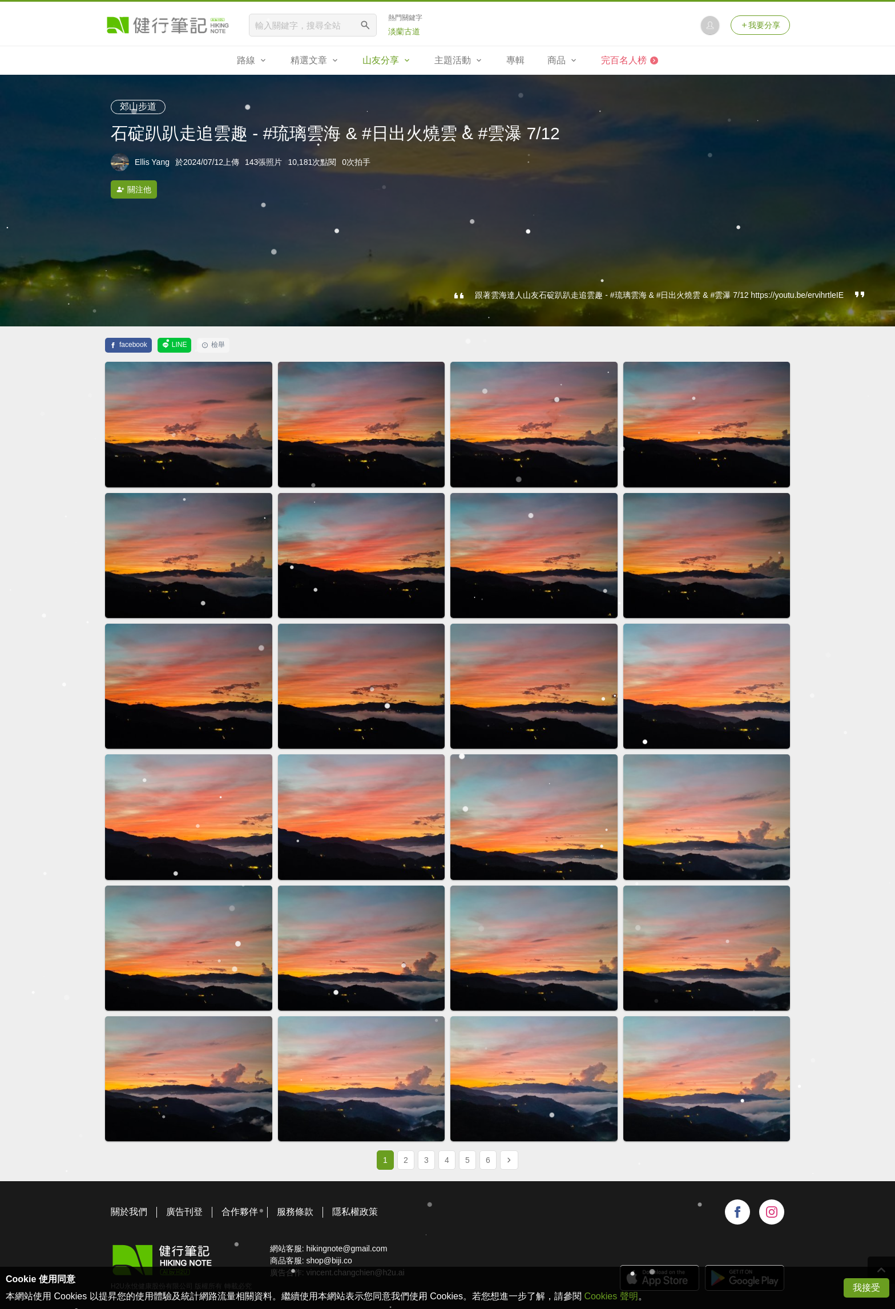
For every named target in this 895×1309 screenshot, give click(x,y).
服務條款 (295, 1212)
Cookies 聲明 (611, 1296)
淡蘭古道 (404, 31)
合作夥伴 (239, 1212)
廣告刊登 (184, 1212)
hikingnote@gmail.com (346, 1248)
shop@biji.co (329, 1260)
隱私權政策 (355, 1212)
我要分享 (760, 25)
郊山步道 (138, 106)
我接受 (866, 1287)
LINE (174, 345)
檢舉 (213, 345)
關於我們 (129, 1212)
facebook (128, 345)
